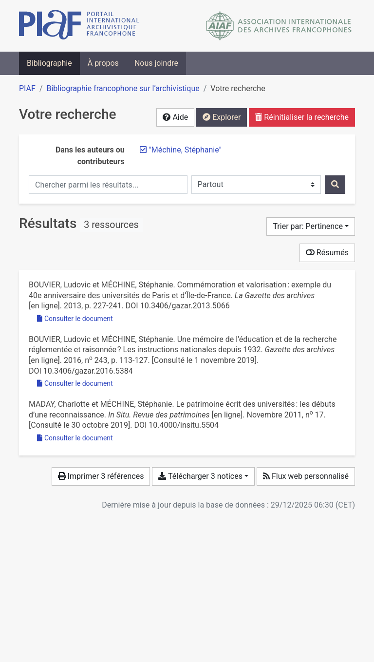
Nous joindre (156, 63)
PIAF (27, 88)
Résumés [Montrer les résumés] (327, 252)
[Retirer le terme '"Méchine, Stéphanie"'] (185, 149)
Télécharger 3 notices (200, 476)
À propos (103, 63)
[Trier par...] (310, 226)
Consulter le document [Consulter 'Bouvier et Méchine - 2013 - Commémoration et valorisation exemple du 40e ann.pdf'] (75, 318)
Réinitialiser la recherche (302, 117)
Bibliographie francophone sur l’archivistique (122, 88)
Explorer (222, 117)
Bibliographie (49, 63)
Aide (175, 117)
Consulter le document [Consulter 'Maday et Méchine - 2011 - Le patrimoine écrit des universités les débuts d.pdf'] (75, 438)
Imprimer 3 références (101, 476)
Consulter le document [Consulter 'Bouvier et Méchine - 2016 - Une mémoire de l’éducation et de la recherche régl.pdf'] (75, 383)
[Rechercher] (335, 184)
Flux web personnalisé (306, 476)
